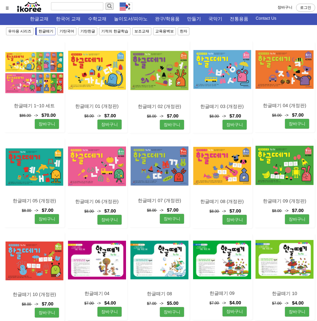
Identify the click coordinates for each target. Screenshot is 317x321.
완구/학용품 (167, 18)
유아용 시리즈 (19, 31)
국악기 (215, 18)
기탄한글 (87, 31)
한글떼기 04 (97, 293)
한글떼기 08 (159, 293)
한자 (183, 31)
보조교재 (141, 31)
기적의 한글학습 (114, 31)
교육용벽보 (164, 31)
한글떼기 (46, 31)
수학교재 (97, 18)
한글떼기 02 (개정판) (159, 106)
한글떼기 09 (222, 293)
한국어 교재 (68, 18)
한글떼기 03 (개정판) (222, 106)
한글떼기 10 (284, 293)
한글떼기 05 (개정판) (34, 200)
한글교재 (39, 18)
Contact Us (266, 18)
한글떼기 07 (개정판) (159, 200)
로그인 (305, 8)
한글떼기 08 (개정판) (222, 201)
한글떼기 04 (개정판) (284, 105)
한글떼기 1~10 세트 (34, 105)
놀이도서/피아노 (131, 18)
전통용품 (239, 18)
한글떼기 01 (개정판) (97, 106)
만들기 (194, 18)
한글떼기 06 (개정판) (97, 201)
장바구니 (285, 7)
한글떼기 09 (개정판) (284, 200)
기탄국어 (66, 31)
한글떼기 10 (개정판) (34, 294)
